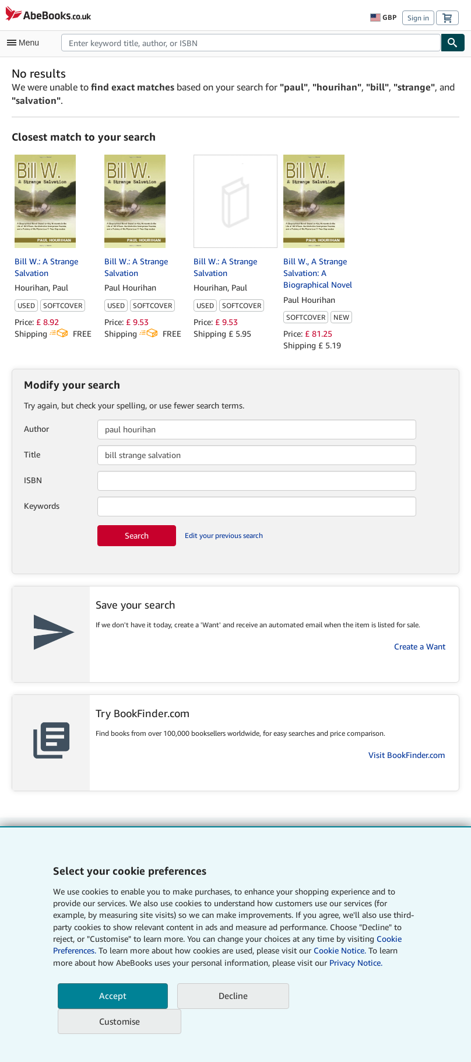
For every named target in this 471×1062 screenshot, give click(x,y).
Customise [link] (119, 1021)
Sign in (418, 17)
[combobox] (251, 42)
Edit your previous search (224, 535)
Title (32, 454)
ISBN (33, 480)
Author (36, 429)
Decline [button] (233, 995)
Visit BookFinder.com (406, 755)
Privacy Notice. (355, 962)
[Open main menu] (25, 42)
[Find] (453, 42)
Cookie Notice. (340, 950)
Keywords (41, 506)
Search (137, 535)
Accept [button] (112, 995)
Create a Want (419, 646)
